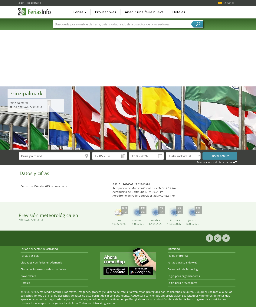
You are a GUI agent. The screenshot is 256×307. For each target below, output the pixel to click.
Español (230, 3)
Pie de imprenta (178, 255)
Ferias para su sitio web (183, 262)
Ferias (79, 12)
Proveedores (105, 12)
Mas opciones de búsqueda (214, 162)
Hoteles (178, 12)
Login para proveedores (183, 283)
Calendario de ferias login (184, 269)
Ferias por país (30, 255)
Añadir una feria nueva (144, 12)
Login (21, 3)
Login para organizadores (184, 276)
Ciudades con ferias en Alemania (41, 262)
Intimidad (174, 249)
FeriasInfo (36, 11)
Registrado (34, 3)
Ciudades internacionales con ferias (43, 269)
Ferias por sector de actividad (39, 249)
